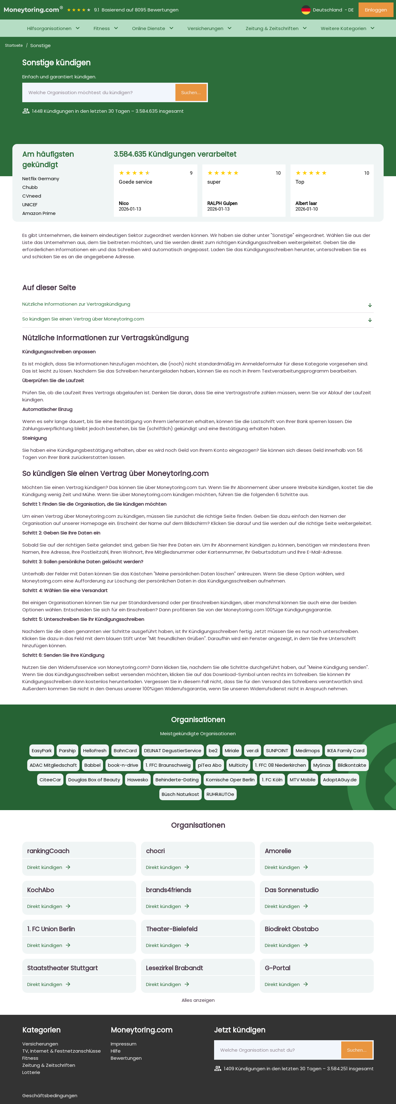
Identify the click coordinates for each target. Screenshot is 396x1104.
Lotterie (31, 1072)
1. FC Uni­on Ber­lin (51, 929)
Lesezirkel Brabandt (174, 968)
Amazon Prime (39, 213)
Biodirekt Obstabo (292, 929)
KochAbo (40, 890)
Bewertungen (126, 1058)
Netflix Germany (40, 178)
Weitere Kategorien (343, 28)
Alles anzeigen (198, 1000)
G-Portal (277, 968)
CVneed (31, 196)
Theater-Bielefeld (171, 929)
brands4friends (168, 890)
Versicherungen (205, 28)
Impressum (123, 1044)
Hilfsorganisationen (49, 28)
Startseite (14, 45)
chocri (155, 851)
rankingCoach (48, 851)
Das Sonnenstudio (292, 890)
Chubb (30, 187)
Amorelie (278, 851)
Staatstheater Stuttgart (62, 968)
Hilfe (116, 1051)
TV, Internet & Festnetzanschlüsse (61, 1051)
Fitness (102, 28)
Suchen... (191, 92)
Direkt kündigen (49, 867)
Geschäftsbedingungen (49, 1095)
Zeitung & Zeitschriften (272, 28)
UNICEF (29, 204)
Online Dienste (148, 28)
